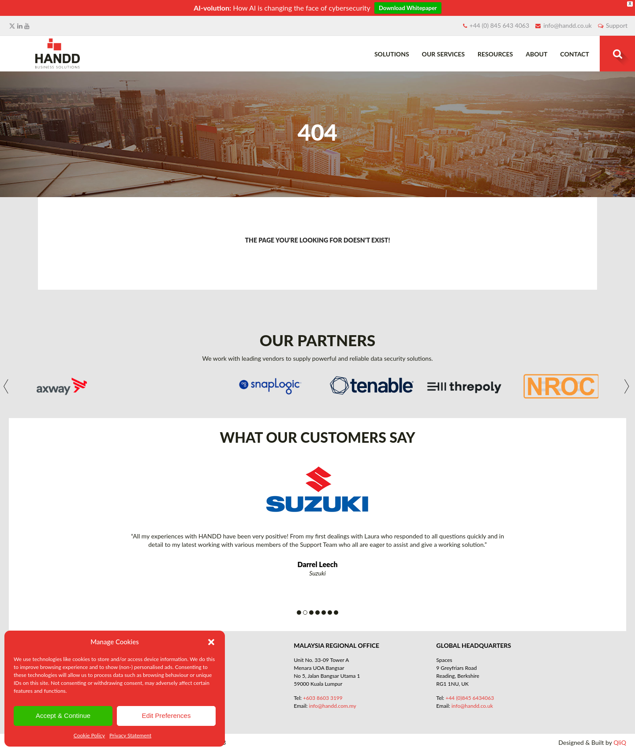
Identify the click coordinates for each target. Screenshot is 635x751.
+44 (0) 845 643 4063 (500, 25)
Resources (495, 54)
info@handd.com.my (332, 705)
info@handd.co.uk (567, 25)
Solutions (391, 54)
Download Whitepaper (408, 7)
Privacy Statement (130, 735)
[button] (211, 642)
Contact (574, 54)
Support (617, 25)
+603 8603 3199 (323, 698)
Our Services (443, 54)
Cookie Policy (89, 735)
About (536, 54)
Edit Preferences (166, 715)
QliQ (619, 742)
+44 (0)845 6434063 (469, 698)
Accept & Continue (63, 715)
